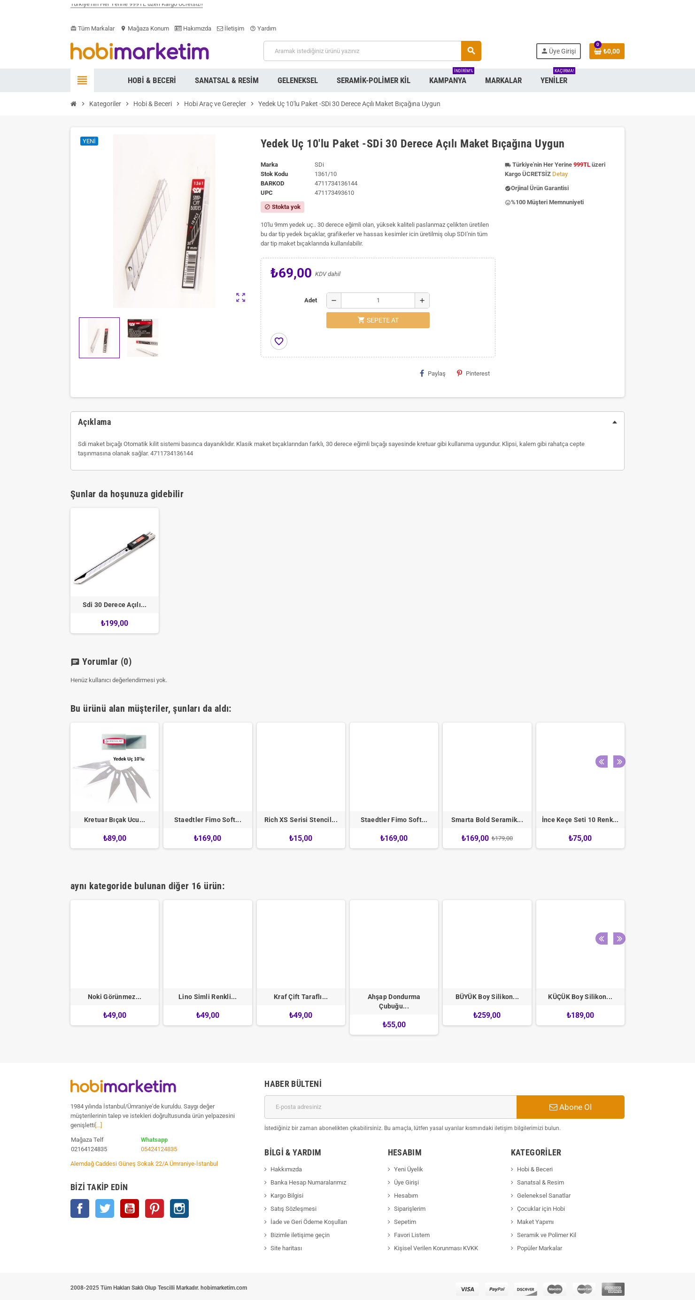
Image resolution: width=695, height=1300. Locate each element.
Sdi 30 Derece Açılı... (115, 604)
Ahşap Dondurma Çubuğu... (394, 1001)
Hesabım (406, 1195)
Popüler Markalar (539, 1248)
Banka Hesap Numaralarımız (308, 1182)
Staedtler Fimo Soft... (207, 819)
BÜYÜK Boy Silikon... (487, 996)
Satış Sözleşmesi (293, 1208)
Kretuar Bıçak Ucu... (115, 819)
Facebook (79, 1208)
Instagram (179, 1208)
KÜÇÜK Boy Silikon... (580, 996)
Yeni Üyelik (408, 1169)
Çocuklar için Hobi (541, 1208)
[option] (114, 790)
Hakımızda (193, 28)
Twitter (104, 1208)
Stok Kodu (274, 173)
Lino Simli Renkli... (207, 996)
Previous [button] (601, 706)
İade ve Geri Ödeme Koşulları (308, 1221)
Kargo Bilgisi (286, 1195)
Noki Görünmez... (114, 996)
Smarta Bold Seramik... (487, 819)
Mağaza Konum (144, 28)
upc (267, 192)
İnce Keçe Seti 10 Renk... (580, 819)
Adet (310, 300)
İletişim (230, 28)
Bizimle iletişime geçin (300, 1234)
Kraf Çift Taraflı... (301, 996)
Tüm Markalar (92, 28)
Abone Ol (570, 1107)
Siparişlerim (409, 1208)
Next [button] (615, 706)
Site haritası (286, 1248)
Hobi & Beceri (535, 1169)
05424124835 (159, 1149)
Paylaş (433, 373)
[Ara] (372, 51)
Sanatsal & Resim (540, 1182)
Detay (560, 173)
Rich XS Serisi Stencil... (301, 819)
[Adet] (378, 300)
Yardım (263, 28)
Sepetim (405, 1221)
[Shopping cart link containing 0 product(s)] (607, 51)
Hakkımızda (286, 1169)
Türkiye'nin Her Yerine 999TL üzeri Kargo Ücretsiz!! (136, 8)
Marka (269, 164)
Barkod (272, 183)
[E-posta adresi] (390, 1107)
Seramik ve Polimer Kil (546, 1234)
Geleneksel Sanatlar (544, 1195)
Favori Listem (412, 1234)
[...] (98, 1125)
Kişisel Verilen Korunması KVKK (436, 1248)
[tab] (347, 422)
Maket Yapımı (535, 1221)
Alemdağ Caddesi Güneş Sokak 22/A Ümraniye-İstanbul (144, 1163)
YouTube (129, 1208)
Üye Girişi (406, 1182)
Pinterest (473, 373)
